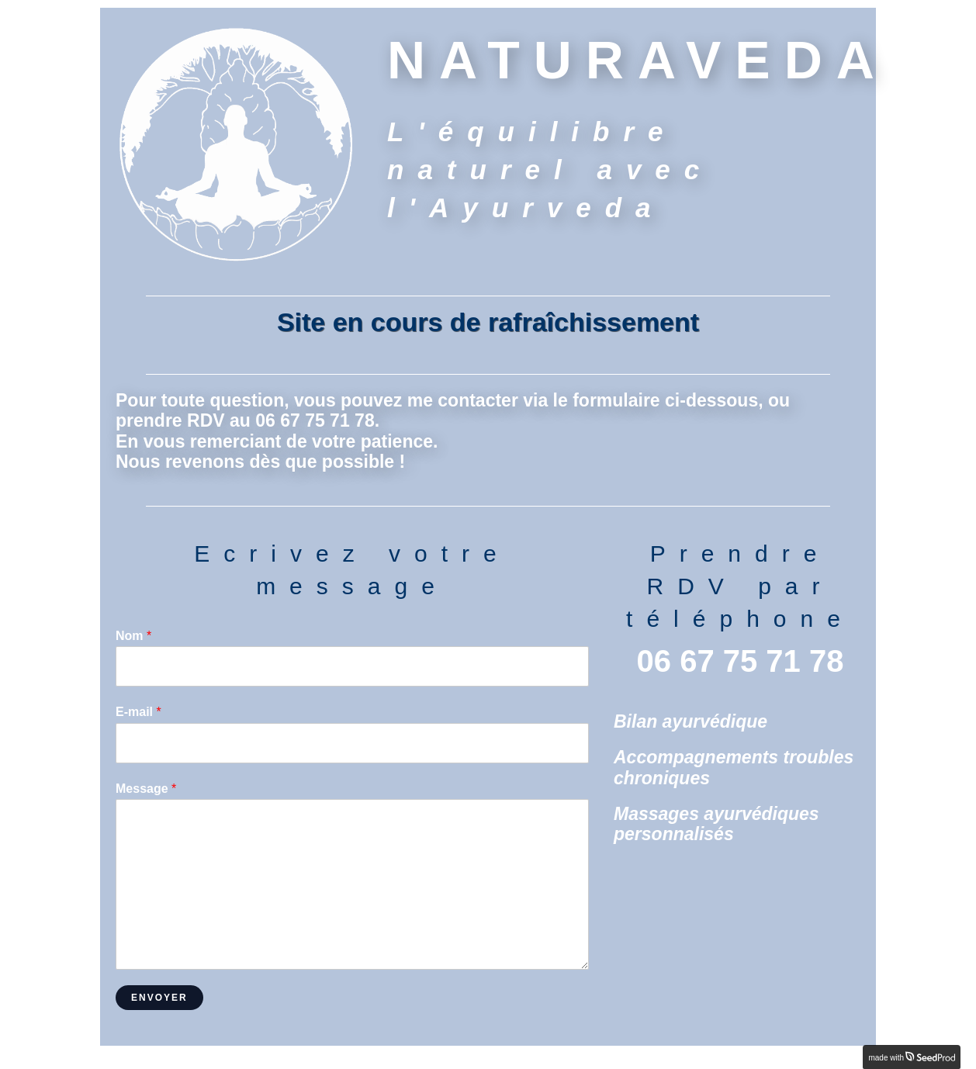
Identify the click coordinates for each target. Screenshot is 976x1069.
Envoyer (159, 997)
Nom (133, 635)
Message (146, 788)
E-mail (138, 711)
